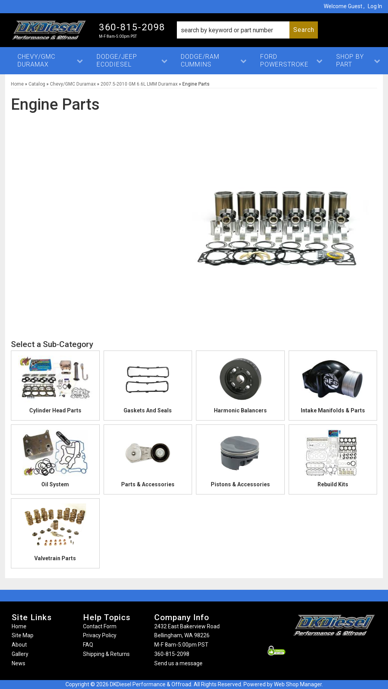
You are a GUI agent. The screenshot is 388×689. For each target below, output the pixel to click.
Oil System (55, 484)
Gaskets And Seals (147, 410)
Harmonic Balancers (240, 410)
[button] (247, 30)
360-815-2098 (171, 654)
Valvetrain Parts (55, 558)
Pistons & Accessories (240, 484)
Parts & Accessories (148, 484)
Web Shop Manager (298, 684)
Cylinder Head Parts (55, 410)
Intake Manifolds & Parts (333, 410)
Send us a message (178, 663)
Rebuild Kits (332, 484)
